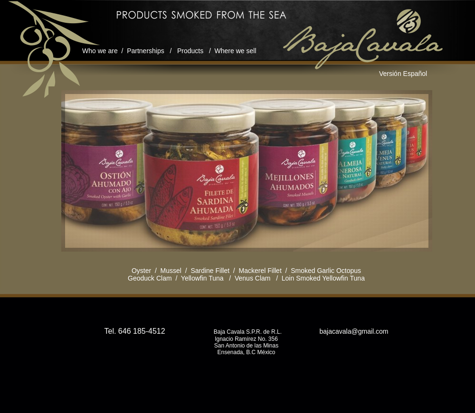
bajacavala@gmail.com (353, 331)
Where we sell (235, 51)
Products (190, 51)
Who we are (100, 51)
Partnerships (145, 51)
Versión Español (403, 73)
